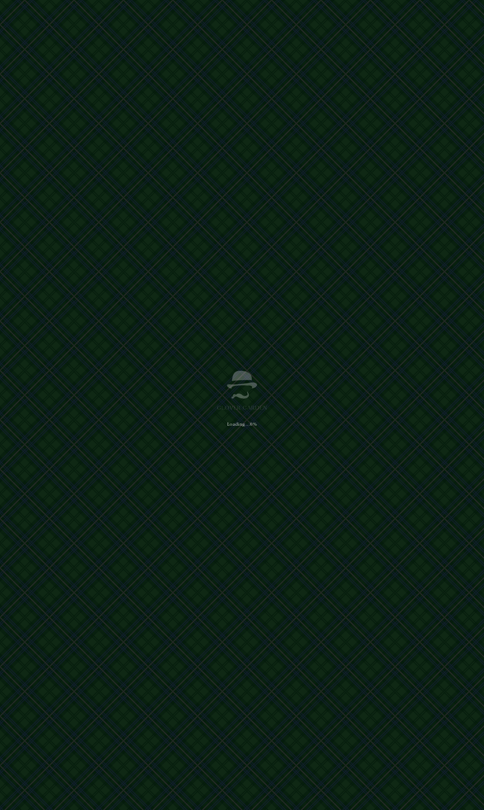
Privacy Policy (170, 781)
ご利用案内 (294, 11)
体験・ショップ (261, 11)
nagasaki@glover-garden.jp (281, 763)
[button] (457, 12)
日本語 (389, 12)
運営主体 (102, 745)
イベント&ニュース (353, 11)
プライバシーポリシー (127, 745)
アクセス (319, 11)
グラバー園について (220, 11)
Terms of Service (200, 781)
